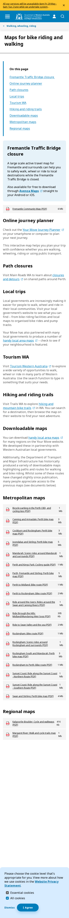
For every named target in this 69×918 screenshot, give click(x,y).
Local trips (17, 96)
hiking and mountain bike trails (28, 406)
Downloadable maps (24, 115)
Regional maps (20, 128)
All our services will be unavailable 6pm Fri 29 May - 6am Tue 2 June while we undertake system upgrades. (30, 6)
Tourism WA (18, 103)
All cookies (17, 898)
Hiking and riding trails (26, 109)
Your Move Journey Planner (41, 230)
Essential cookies (22, 892)
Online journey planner (26, 83)
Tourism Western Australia (28, 366)
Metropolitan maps (23, 122)
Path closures (19, 90)
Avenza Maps (29, 191)
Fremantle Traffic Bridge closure (32, 77)
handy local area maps (18, 340)
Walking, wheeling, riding (19, 26)
